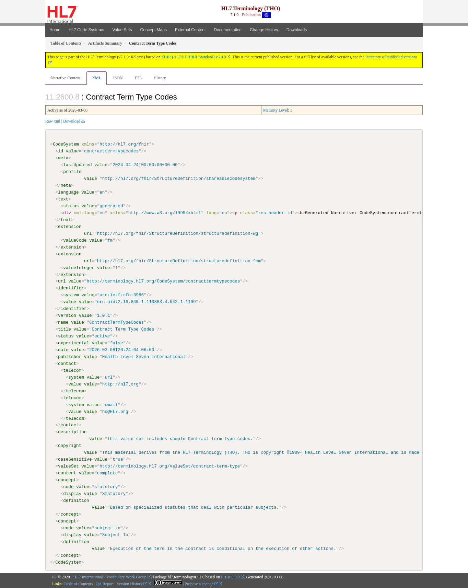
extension (69, 226)
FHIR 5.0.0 (230, 576)
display (72, 493)
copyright (69, 445)
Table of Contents (78, 583)
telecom (72, 370)
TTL (138, 78)
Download (71, 121)
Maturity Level (275, 110)
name (63, 322)
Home (54, 29)
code (68, 486)
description (72, 432)
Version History (132, 583)
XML (96, 78)
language (68, 192)
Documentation (228, 29)
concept (67, 479)
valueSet (68, 466)
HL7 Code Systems (86, 29)
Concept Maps (153, 29)
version (67, 315)
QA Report (105, 583)
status (71, 206)
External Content (190, 29)
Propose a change (201, 583)
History (160, 78)
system (71, 295)
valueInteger (78, 267)
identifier (71, 288)
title (64, 329)
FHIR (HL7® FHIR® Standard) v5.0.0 (194, 57)
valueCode (74, 240)
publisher (69, 356)
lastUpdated (77, 165)
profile (72, 172)
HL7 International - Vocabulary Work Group (110, 576)
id (60, 151)
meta (63, 158)
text (63, 199)
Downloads (296, 29)
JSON (118, 78)
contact (67, 363)
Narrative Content (65, 78)
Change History (264, 29)
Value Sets (122, 29)
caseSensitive (75, 459)
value (72, 151)
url (88, 233)
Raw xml (52, 121)
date (63, 350)
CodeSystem (66, 144)
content (67, 473)
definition (76, 500)
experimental (73, 343)
